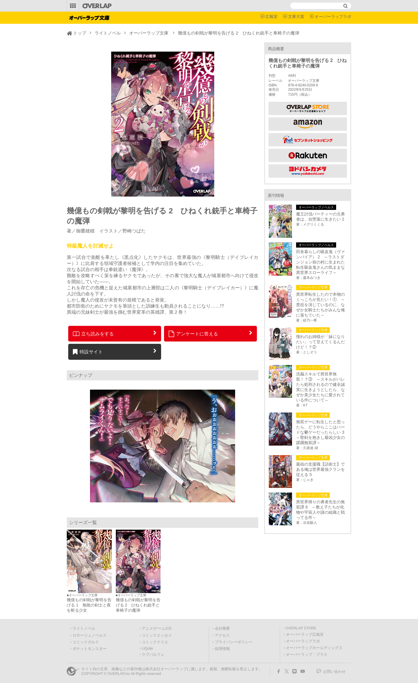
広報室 (271, 16)
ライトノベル (108, 32)
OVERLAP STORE (301, 628)
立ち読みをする (93, 333)
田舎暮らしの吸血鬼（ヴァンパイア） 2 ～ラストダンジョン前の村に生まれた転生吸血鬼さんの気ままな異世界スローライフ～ (320, 262)
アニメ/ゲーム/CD (157, 628)
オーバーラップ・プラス (306, 655)
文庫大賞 (296, 16)
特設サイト (88, 351)
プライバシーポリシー (234, 642)
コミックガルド (86, 642)
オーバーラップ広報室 (305, 635)
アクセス (222, 635)
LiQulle (147, 648)
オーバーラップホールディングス (314, 648)
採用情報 (222, 649)
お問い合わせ (334, 672)
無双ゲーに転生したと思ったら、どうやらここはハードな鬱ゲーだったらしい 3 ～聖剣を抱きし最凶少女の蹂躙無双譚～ (321, 432)
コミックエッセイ (157, 635)
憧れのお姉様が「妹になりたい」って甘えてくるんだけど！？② (320, 341)
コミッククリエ (155, 642)
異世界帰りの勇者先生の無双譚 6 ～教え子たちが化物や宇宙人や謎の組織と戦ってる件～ (320, 509)
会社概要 (222, 628)
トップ (79, 32)
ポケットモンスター (90, 649)
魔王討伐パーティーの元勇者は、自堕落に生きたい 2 (320, 216)
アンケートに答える (193, 333)
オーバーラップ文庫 (148, 32)
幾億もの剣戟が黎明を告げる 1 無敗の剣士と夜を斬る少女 (89, 605)
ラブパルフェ (153, 655)
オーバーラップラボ (333, 16)
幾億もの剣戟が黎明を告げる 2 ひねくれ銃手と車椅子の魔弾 (138, 605)
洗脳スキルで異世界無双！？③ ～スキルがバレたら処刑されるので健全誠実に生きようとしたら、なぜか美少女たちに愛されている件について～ (320, 387)
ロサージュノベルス (90, 635)
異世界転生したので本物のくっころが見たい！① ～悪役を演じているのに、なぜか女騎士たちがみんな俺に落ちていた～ (320, 304)
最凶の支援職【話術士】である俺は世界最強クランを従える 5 (320, 469)
